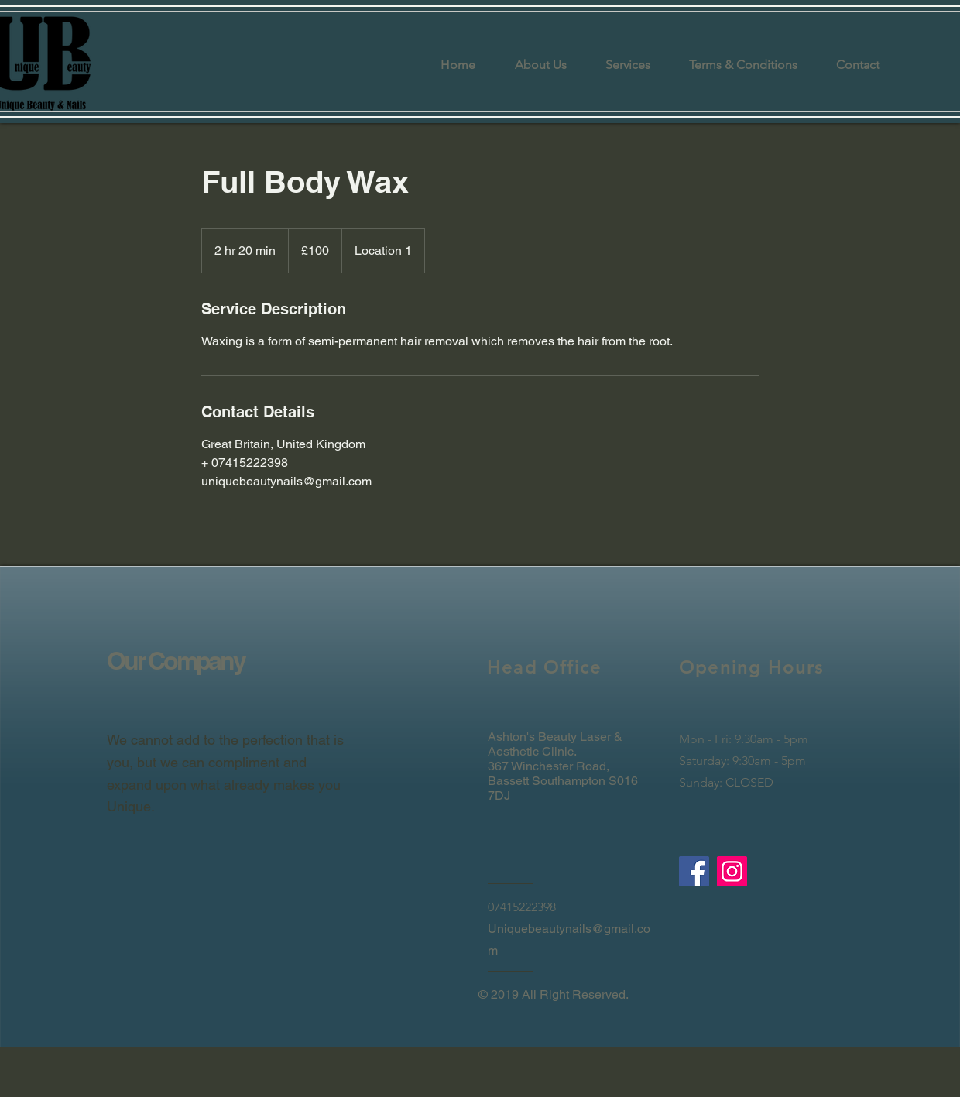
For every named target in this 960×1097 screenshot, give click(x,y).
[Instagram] (732, 871)
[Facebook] (694, 871)
